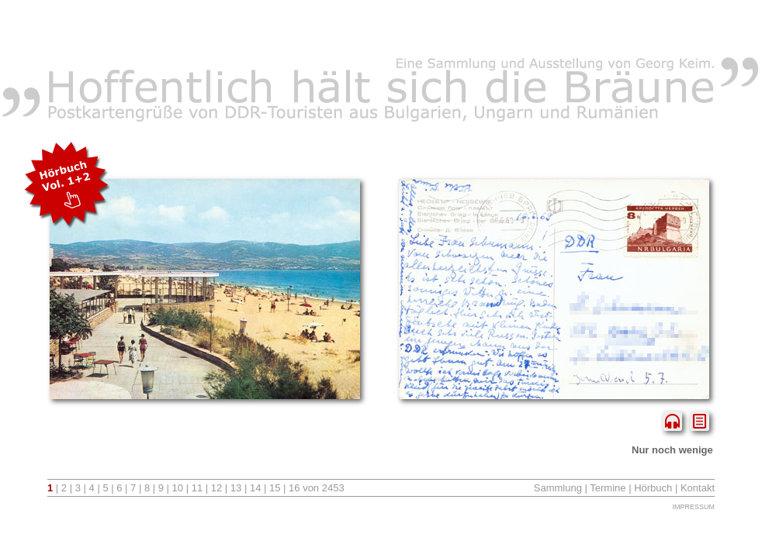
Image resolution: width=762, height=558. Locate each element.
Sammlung (558, 488)
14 (255, 488)
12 (216, 488)
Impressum (693, 507)
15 (274, 488)
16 (294, 488)
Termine (607, 488)
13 (235, 488)
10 (177, 488)
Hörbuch (653, 488)
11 (197, 488)
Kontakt (698, 488)
